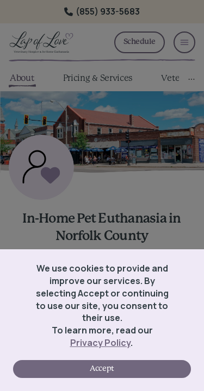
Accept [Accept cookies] (102, 369)
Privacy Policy (100, 343)
